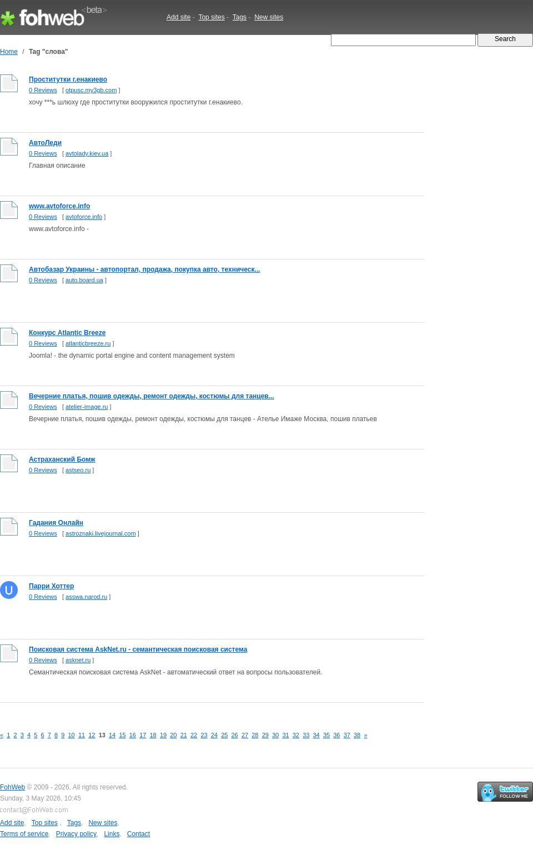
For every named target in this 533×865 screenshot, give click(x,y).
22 (193, 735)
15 (122, 735)
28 (255, 735)
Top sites (211, 17)
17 (142, 735)
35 (326, 735)
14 (112, 735)
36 (336, 735)
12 (91, 735)
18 (153, 735)
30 (275, 735)
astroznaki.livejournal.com (101, 533)
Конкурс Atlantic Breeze (67, 333)
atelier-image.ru (87, 406)
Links (111, 834)
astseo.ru (78, 470)
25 (224, 735)
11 (81, 735)
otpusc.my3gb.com (91, 90)
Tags (240, 17)
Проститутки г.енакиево (68, 79)
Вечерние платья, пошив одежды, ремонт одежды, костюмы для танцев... (151, 396)
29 (265, 735)
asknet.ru (78, 660)
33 (306, 735)
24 (214, 735)
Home (9, 52)
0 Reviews (43, 90)
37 (347, 735)
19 (163, 735)
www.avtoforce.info (59, 206)
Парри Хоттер (51, 586)
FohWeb (12, 787)
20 (173, 735)
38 (357, 735)
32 (296, 735)
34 (316, 735)
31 (285, 735)
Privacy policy (76, 834)
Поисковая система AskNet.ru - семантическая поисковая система (138, 649)
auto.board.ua (84, 280)
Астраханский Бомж (62, 459)
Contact (138, 834)
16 (132, 735)
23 (203, 735)
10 (71, 735)
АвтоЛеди (45, 143)
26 (235, 735)
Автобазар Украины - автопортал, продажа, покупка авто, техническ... (144, 269)
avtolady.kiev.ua (87, 153)
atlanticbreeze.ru (88, 343)
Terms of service (24, 834)
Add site (178, 17)
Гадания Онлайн (56, 523)
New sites (268, 17)
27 (245, 735)
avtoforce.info (84, 216)
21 (183, 735)
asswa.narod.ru (86, 596)
